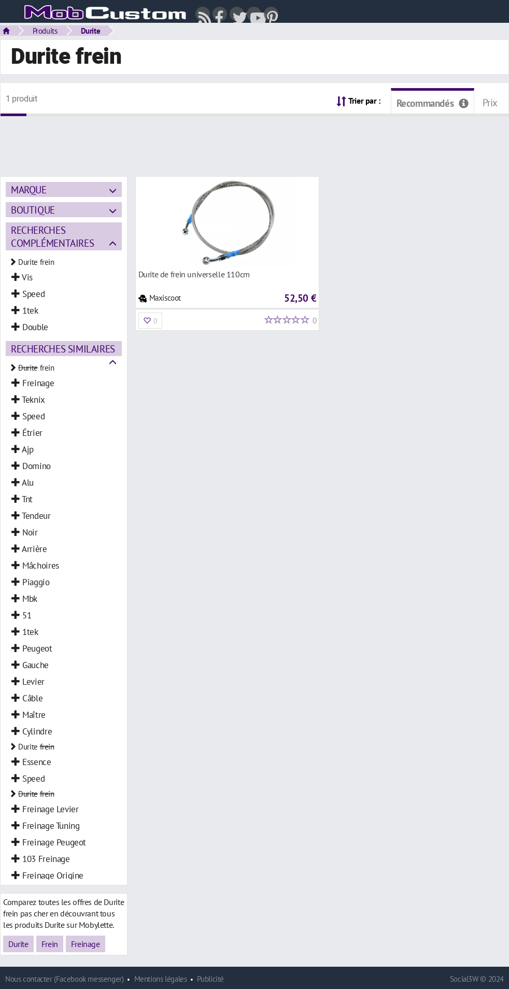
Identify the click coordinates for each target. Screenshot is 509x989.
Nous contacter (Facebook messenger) (64, 979)
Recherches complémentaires (52, 236)
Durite (91, 30)
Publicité (210, 979)
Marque (29, 189)
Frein (49, 944)
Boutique (33, 209)
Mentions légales (160, 979)
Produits (45, 30)
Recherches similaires (63, 348)
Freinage (85, 944)
